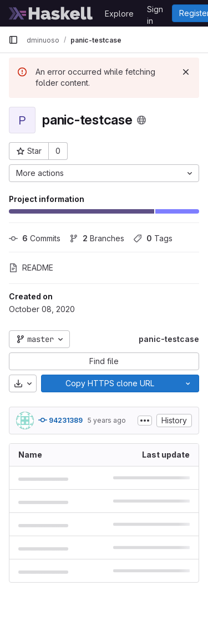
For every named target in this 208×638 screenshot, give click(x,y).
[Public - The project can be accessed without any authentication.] (141, 120)
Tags (153, 238)
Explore (119, 13)
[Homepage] (51, 13)
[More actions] (104, 173)
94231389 (60, 420)
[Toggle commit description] (145, 421)
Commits (34, 238)
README (31, 267)
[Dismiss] (185, 72)
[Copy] (109, 383)
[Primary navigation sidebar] (13, 40)
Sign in (155, 11)
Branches (96, 238)
